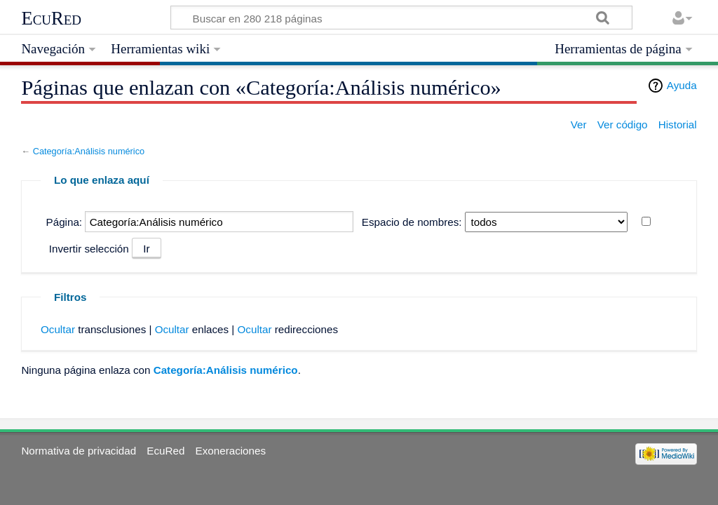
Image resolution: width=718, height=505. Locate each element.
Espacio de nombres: (412, 222)
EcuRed (51, 18)
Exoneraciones (231, 451)
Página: (64, 222)
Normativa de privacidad (78, 451)
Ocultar (58, 329)
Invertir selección (89, 249)
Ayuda (682, 85)
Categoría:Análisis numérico (88, 151)
